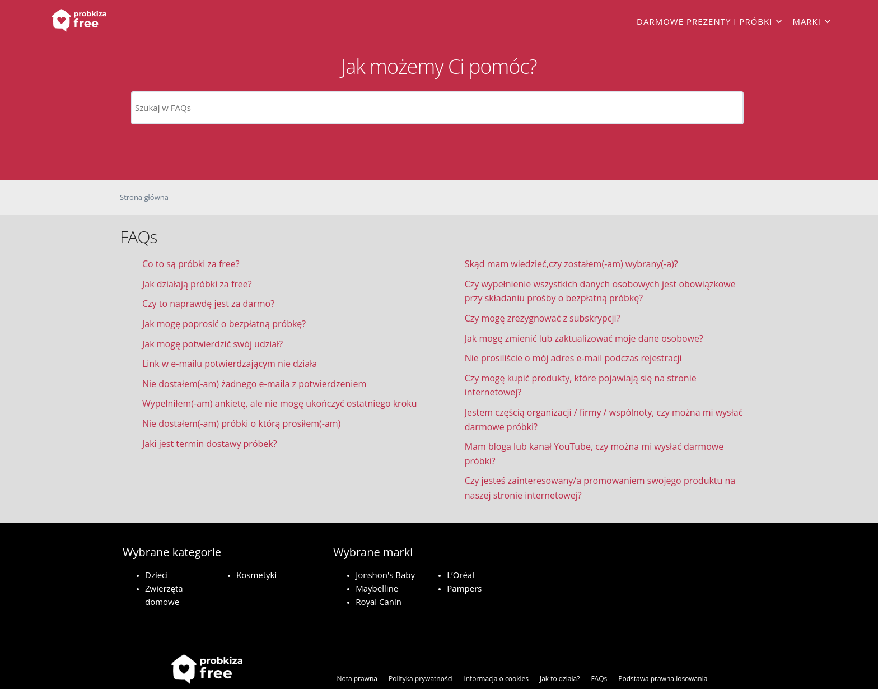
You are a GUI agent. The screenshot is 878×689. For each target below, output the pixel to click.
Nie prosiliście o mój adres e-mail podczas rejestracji (573, 358)
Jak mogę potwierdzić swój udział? (212, 344)
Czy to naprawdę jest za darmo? (208, 303)
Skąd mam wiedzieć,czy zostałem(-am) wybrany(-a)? (571, 264)
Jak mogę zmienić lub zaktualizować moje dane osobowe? (584, 338)
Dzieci (156, 574)
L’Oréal (460, 574)
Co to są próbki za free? (191, 264)
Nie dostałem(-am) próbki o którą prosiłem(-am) (241, 423)
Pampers (464, 588)
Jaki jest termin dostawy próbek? (209, 443)
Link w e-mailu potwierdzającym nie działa (229, 363)
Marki (806, 21)
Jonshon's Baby (385, 574)
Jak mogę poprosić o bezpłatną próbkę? (224, 324)
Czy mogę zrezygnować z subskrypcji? (542, 318)
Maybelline (377, 588)
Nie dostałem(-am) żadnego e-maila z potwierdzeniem (254, 384)
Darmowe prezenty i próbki (704, 21)
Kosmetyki (256, 574)
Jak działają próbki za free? (197, 284)
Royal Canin (378, 601)
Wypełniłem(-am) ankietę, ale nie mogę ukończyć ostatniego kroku (279, 403)
